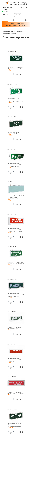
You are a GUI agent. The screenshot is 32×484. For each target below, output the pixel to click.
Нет (14, 20)
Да (26, 20)
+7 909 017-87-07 (8, 7)
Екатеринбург (23, 7)
